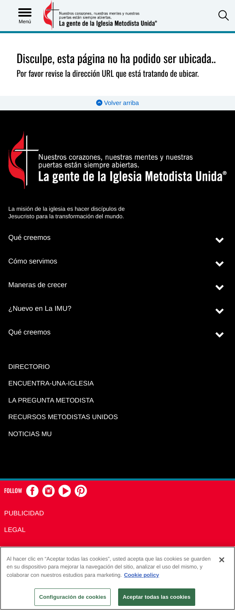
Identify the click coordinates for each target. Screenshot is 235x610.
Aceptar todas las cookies (157, 597)
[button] (223, 16)
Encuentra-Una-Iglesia (51, 383)
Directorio (29, 367)
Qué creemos (29, 238)
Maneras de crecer (37, 285)
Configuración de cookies (72, 597)
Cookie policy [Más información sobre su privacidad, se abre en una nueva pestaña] (141, 575)
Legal (15, 530)
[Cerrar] (222, 560)
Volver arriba (117, 103)
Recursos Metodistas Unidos (63, 417)
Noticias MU (30, 434)
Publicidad (24, 513)
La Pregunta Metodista (51, 400)
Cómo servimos (32, 261)
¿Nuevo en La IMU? (39, 308)
